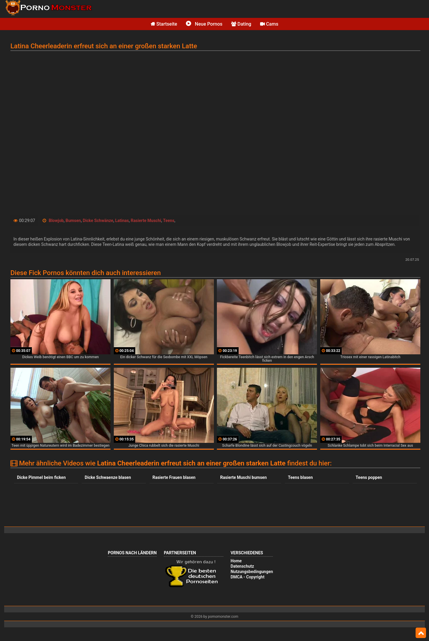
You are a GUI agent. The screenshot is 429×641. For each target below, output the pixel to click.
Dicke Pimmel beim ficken (41, 477)
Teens (168, 220)
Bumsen (73, 220)
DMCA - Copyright (248, 577)
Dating (241, 24)
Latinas (122, 220)
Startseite (164, 24)
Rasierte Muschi (146, 220)
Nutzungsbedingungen (252, 571)
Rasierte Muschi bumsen (243, 477)
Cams (269, 24)
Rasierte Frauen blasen (174, 477)
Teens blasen (300, 477)
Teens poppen (369, 477)
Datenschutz (242, 566)
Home (236, 560)
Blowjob (56, 220)
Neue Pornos (204, 24)
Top (421, 633)
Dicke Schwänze (98, 220)
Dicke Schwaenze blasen (108, 477)
